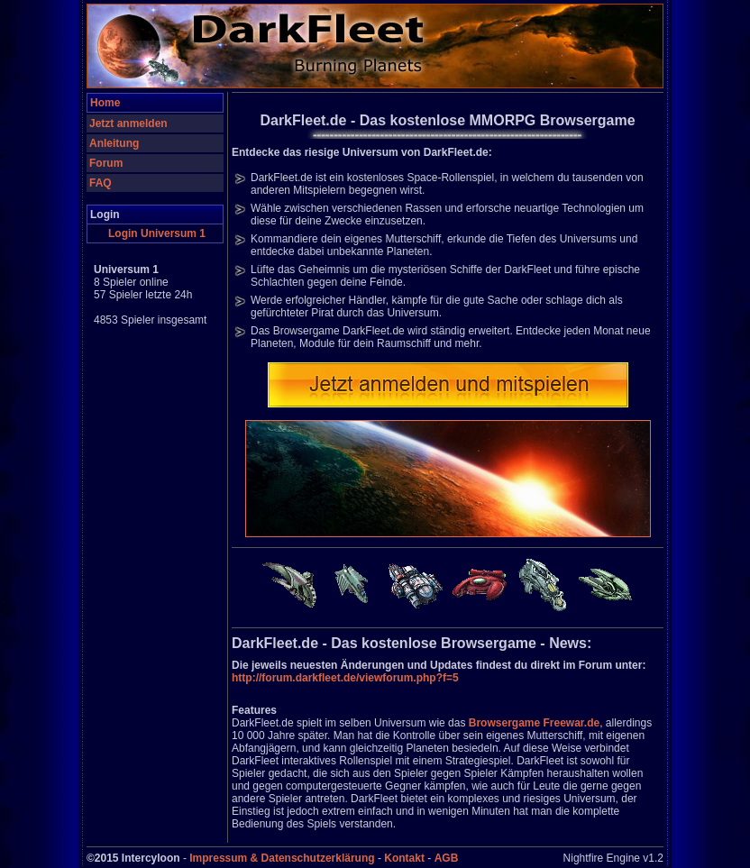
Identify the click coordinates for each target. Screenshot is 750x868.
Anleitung (114, 143)
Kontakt (404, 858)
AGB (446, 858)
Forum (106, 163)
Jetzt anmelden (128, 123)
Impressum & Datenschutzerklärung (281, 858)
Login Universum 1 (157, 233)
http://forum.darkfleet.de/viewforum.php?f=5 (345, 678)
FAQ (100, 183)
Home (105, 102)
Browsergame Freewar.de (534, 723)
